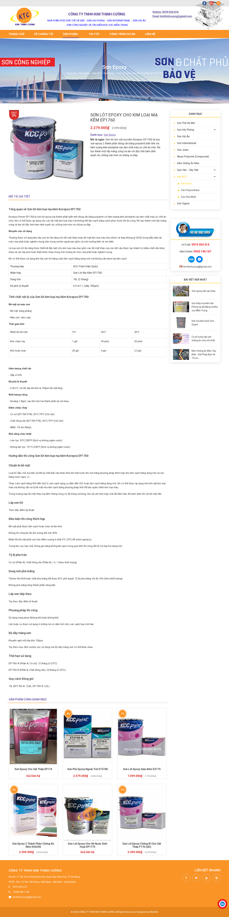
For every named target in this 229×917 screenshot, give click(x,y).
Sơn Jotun (181, 149)
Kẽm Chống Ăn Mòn (186, 163)
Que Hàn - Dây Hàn (186, 169)
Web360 (154, 912)
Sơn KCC (180, 176)
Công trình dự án (122, 34)
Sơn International (185, 143)
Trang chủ (16, 34)
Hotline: (195, 244)
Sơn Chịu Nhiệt (187, 197)
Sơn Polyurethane (189, 190)
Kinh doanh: (195, 251)
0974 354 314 (20, 887)
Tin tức (94, 34)
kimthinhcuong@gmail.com (195, 266)
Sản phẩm (71, 34)
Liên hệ (150, 34)
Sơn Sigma (181, 203)
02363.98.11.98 (21, 892)
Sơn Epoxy (185, 183)
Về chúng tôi (43, 34)
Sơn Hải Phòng (184, 129)
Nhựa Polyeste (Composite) (191, 156)
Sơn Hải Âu (182, 136)
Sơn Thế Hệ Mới (184, 123)
